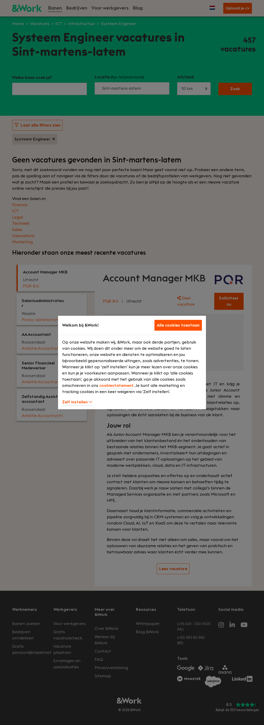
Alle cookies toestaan (178, 325)
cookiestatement (116, 386)
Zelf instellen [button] (77, 402)
